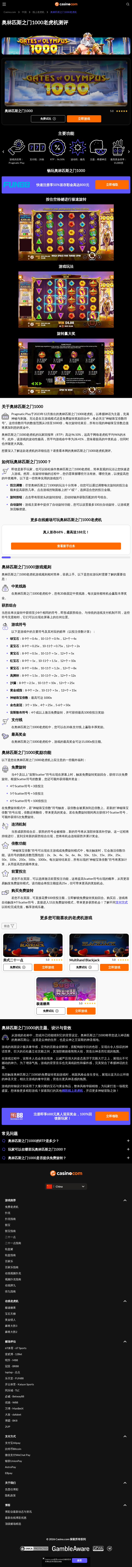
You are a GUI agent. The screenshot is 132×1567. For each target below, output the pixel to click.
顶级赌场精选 (13, 1523)
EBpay (8, 1473)
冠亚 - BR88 (12, 1366)
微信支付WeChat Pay (17, 1454)
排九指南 (10, 1291)
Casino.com (10, 12)
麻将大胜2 (11, 1331)
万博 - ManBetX (14, 1408)
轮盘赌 (9, 1249)
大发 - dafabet (13, 1414)
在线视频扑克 (13, 1273)
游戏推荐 (10, 1200)
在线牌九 (10, 1285)
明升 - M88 (11, 1360)
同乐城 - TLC (12, 1390)
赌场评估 (10, 1341)
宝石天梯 (10, 1313)
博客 (7, 1505)
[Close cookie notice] (43, 1558)
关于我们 (10, 1482)
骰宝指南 (10, 1230)
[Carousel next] (128, 151)
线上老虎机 (38, 12)
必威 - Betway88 (14, 1396)
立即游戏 (84, 118)
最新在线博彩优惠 (15, 1517)
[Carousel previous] (3, 151)
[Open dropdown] (66, 1186)
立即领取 (112, 184)
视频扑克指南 (13, 1279)
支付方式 (122, 902)
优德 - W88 (11, 1402)
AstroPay (10, 1467)
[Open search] (127, 4)
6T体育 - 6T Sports (15, 1348)
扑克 (7, 1212)
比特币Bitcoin (13, 1448)
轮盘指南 (10, 1255)
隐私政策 (10, 1495)
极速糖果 (10, 1307)
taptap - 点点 (12, 1372)
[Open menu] (4, 4)
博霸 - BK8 (11, 1420)
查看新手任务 (66, 546)
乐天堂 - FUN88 (14, 1378)
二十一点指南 (13, 1243)
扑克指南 (10, 1218)
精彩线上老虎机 (72, 1090)
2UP (7, 1426)
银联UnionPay (13, 1460)
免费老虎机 (11, 1206)
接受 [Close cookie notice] (79, 1560)
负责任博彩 (11, 1489)
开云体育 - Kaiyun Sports (19, 1384)
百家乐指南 (11, 1267)
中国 (24, 12)
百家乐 (9, 1261)
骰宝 (7, 1224)
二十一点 (10, 1237)
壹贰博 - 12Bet (13, 1354)
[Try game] (48, 118)
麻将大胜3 (11, 1325)
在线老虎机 (11, 1301)
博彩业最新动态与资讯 (18, 1511)
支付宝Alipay (12, 1442)
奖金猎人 (10, 1319)
